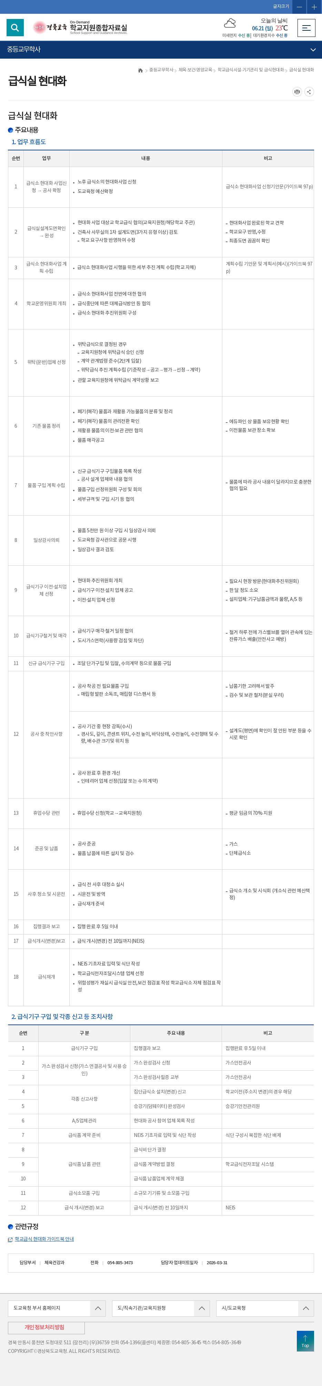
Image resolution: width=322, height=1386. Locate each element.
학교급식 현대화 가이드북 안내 (44, 1239)
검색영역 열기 (15, 27)
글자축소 (299, 7)
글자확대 (314, 7)
